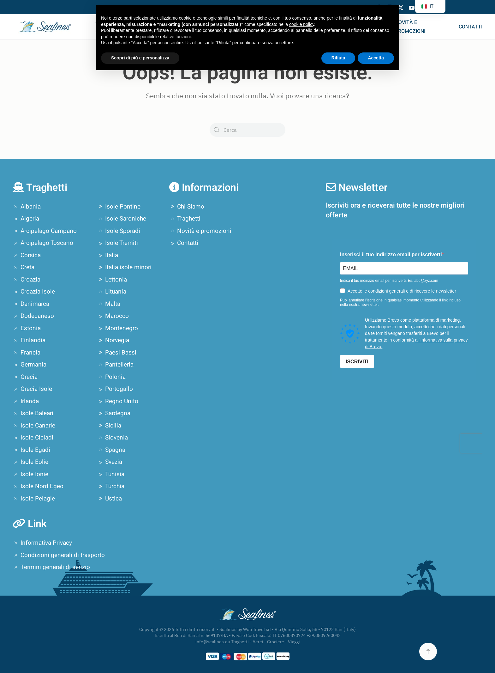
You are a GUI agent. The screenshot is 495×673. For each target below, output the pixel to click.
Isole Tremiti (117, 243)
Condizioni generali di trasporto (59, 555)
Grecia (25, 377)
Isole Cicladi (33, 438)
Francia (26, 352)
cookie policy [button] (301, 24)
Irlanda (26, 401)
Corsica (27, 255)
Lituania (111, 292)
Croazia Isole (34, 292)
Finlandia (29, 340)
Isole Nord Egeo (38, 486)
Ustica (109, 498)
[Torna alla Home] (47, 26)
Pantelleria (115, 365)
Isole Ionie (30, 474)
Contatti (470, 27)
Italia (107, 255)
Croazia (26, 279)
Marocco (113, 316)
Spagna (111, 450)
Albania (27, 206)
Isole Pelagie (34, 498)
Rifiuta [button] (338, 57)
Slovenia (112, 438)
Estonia (27, 328)
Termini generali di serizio (51, 567)
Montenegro (117, 328)
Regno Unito (117, 401)
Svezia (109, 462)
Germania (29, 365)
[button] (428, 651)
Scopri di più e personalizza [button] (140, 57)
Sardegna (113, 413)
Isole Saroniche (121, 219)
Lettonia (112, 279)
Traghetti (184, 219)
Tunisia (110, 474)
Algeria (26, 219)
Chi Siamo (186, 206)
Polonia (111, 377)
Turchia (110, 486)
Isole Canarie (34, 425)
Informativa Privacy (42, 542)
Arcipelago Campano (45, 231)
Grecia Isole (32, 389)
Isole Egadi (31, 450)
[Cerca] (247, 130)
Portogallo (115, 389)
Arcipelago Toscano (43, 243)
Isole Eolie (30, 462)
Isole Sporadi (118, 231)
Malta (108, 304)
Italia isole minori (124, 267)
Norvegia (113, 340)
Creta (23, 267)
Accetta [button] (376, 57)
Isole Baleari (33, 413)
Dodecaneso (33, 316)
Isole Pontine (118, 206)
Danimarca (31, 304)
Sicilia (109, 425)
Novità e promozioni (410, 27)
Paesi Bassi (116, 352)
